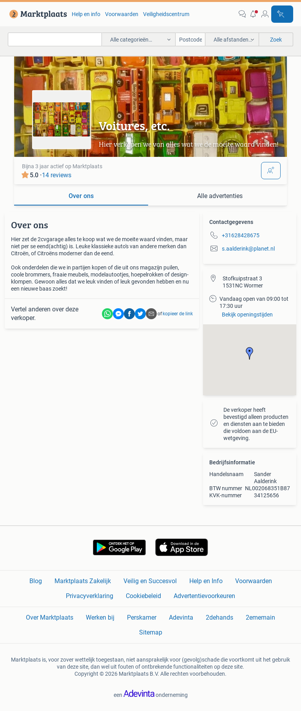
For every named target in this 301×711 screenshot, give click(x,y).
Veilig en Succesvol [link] (150, 581)
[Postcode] (190, 39)
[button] (253, 14)
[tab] (81, 196)
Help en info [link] (86, 14)
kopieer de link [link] (178, 313)
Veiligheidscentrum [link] (166, 14)
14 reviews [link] (56, 175)
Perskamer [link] (141, 617)
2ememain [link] (260, 617)
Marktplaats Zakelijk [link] (82, 581)
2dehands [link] (219, 617)
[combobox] (55, 39)
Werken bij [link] (100, 617)
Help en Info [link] (206, 581)
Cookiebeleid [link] (143, 596)
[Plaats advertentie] (282, 14)
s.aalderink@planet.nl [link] (248, 248)
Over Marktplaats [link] (49, 617)
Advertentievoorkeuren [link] (204, 596)
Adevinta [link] (181, 617)
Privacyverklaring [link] (89, 596)
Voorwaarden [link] (121, 14)
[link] (36, 14)
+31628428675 (240, 235)
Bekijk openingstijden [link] (247, 314)
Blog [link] (35, 581)
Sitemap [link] (150, 632)
